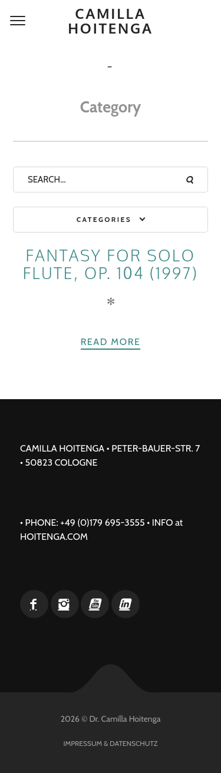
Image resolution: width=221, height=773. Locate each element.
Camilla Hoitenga (110, 20)
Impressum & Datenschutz (111, 743)
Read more (111, 341)
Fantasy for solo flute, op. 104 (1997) (111, 264)
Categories (104, 219)
